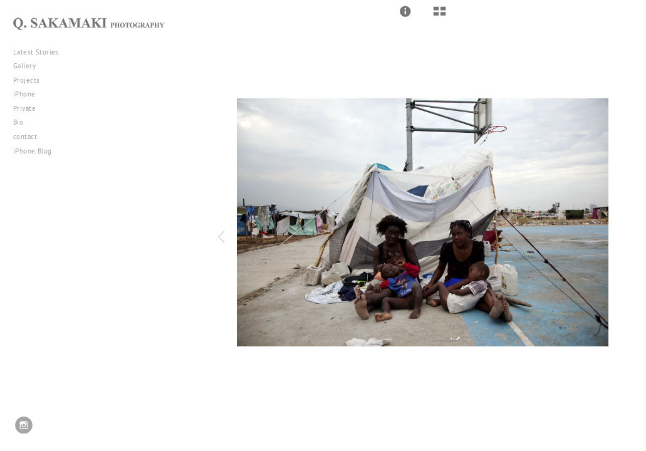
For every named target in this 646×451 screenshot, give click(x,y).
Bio (18, 122)
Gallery (29, 65)
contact (25, 136)
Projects (31, 80)
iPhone (28, 94)
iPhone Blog (32, 151)
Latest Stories (40, 52)
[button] (405, 11)
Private (24, 108)
